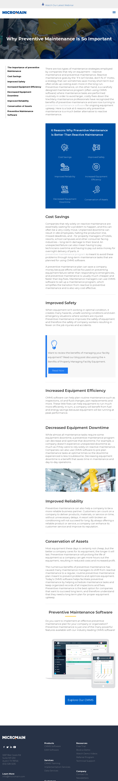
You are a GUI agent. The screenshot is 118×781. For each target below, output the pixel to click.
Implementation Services (57, 767)
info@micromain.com (13, 776)
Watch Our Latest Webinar (59, 5)
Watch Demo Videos (86, 753)
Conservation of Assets (19, 106)
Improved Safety (16, 82)
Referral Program (85, 757)
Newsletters (82, 778)
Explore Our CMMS (80, 700)
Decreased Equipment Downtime (19, 94)
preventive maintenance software (65, 105)
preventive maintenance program (65, 254)
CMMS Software (52, 746)
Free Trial (81, 746)
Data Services (51, 771)
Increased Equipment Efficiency (24, 87)
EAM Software (51, 750)
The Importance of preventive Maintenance (23, 69)
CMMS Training (52, 763)
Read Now (58, 370)
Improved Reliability (18, 101)
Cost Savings (14, 76)
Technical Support (85, 761)
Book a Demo (83, 750)
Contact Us (82, 774)
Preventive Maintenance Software (20, 113)
